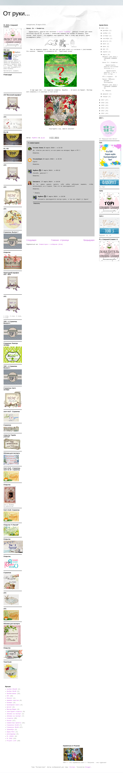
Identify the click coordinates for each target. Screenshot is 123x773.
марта (105, 54)
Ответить (36, 153)
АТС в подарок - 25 (109, 76)
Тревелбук (10, 729)
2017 (103, 100)
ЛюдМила (35, 170)
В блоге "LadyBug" (64, 32)
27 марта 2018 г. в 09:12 (50, 170)
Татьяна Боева (38, 148)
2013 (103, 111)
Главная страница (60, 240)
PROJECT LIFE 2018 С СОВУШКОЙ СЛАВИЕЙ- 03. (109, 58)
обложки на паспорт (14, 716)
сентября (106, 38)
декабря (106, 30)
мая (104, 49)
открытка (10, 718)
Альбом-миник (11, 693)
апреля (105, 52)
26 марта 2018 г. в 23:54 (52, 159)
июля (105, 44)
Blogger (88, 767)
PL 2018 (9, 738)
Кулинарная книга (13, 705)
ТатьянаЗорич (37, 159)
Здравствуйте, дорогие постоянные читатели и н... (110, 66)
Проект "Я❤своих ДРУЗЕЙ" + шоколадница (108, 80)
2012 (103, 113)
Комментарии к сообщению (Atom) (51, 244)
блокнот (9, 698)
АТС (8, 696)
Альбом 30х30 (11, 691)
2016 (103, 103)
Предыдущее (89, 240)
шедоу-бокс (11, 732)
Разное (9, 720)
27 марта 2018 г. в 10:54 (50, 181)
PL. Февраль (106, 90)
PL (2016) (10, 736)
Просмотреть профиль (11, 71)
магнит (9, 707)
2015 (103, 105)
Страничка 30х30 (13, 727)
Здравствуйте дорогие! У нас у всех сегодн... (109, 72)
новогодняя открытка (14, 711)
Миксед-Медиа (11, 709)
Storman (72, 767)
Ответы (37, 193)
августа (106, 41)
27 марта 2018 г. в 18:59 (55, 196)
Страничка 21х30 (13, 725)
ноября (105, 33)
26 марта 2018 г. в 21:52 (53, 148)
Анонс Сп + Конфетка (109, 62)
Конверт (9, 702)
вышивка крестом (13, 700)
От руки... (16, 13)
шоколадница (11, 734)
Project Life (11, 741)
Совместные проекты (14, 723)
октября (106, 36)
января (105, 96)
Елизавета (37, 181)
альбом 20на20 (12, 689)
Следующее (31, 240)
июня (105, 46)
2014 (103, 108)
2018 (103, 28)
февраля (106, 94)
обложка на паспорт (14, 714)
